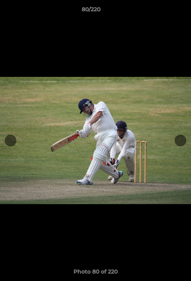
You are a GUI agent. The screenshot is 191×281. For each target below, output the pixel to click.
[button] (163, 11)
